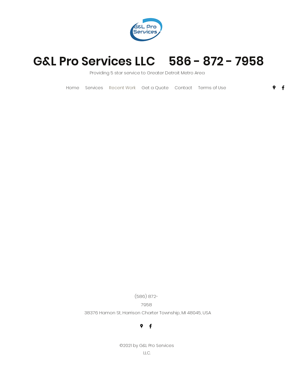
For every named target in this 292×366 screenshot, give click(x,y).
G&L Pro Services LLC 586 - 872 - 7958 (148, 61)
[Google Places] (274, 88)
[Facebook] (283, 88)
